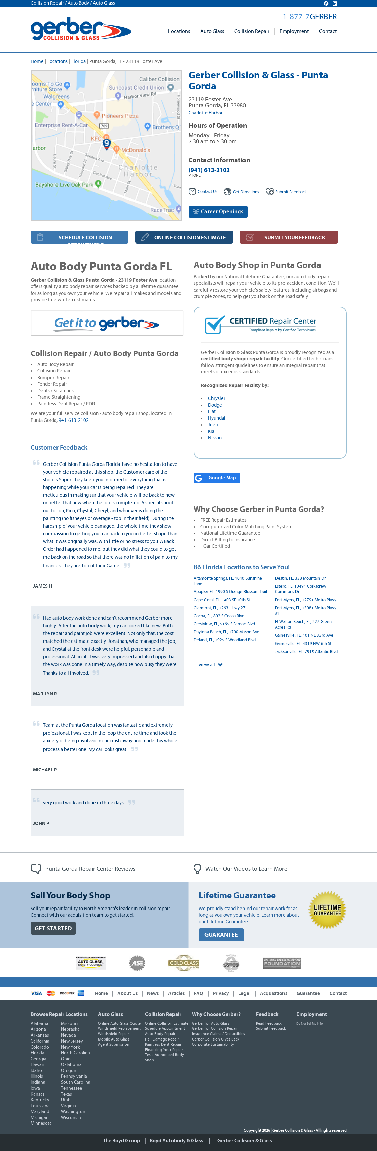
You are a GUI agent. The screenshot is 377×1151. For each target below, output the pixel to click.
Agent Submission (113, 1044)
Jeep (213, 424)
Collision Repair (251, 31)
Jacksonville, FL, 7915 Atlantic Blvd (306, 652)
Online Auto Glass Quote (119, 1023)
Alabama (39, 1023)
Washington (73, 1111)
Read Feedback (269, 1023)
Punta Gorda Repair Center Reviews (83, 869)
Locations (179, 31)
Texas (66, 1094)
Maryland (40, 1111)
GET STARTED (53, 928)
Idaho (36, 1070)
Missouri (69, 1023)
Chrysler (216, 398)
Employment (294, 31)
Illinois (37, 1076)
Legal (244, 994)
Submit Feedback (271, 1028)
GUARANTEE (221, 934)
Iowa (35, 1088)
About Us (127, 994)
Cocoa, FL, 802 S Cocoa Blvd (219, 616)
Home (37, 61)
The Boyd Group (121, 1141)
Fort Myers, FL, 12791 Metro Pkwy (305, 600)
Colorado (40, 1047)
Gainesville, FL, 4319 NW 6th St (303, 643)
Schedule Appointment (165, 1028)
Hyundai (216, 418)
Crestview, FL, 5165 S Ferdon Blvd (224, 624)
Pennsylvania (74, 1076)
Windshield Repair (113, 1034)
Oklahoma (71, 1064)
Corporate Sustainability (213, 1044)
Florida (78, 61)
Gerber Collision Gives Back (215, 1039)
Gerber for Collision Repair (215, 1028)
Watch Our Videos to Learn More (240, 869)
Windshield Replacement (119, 1028)
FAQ (198, 994)
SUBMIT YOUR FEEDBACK (294, 238)
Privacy (221, 994)
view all (211, 664)
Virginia (68, 1106)
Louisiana (40, 1106)
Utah (66, 1100)
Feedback (286, 192)
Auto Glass (212, 31)
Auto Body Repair (160, 1034)
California (40, 1041)
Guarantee (308, 994)
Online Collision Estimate (166, 1023)
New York (70, 1047)
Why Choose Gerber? (216, 1014)
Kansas (38, 1094)
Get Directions (241, 192)
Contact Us (203, 192)
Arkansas (40, 1035)
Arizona (38, 1029)
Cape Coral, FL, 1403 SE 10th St (222, 600)
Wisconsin (71, 1117)
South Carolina (75, 1082)
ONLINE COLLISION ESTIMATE (190, 238)
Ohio (66, 1059)
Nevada (68, 1035)
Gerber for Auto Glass (210, 1023)
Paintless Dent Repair (163, 1044)
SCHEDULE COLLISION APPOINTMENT (85, 239)
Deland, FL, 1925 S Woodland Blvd (225, 640)
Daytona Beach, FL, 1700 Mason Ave (226, 632)
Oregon (68, 1070)
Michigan (40, 1117)
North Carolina (75, 1053)
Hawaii (37, 1064)
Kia (211, 431)
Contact (328, 31)
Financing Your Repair (164, 1050)
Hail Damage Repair (162, 1039)
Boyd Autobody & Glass (176, 1141)
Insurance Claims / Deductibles (218, 1034)
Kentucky (40, 1100)
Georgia (38, 1059)
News (153, 994)
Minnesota (41, 1123)
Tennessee (71, 1088)
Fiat (212, 411)
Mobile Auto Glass (113, 1039)
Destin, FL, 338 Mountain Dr (300, 578)
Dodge (215, 405)
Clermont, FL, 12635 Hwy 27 (220, 608)
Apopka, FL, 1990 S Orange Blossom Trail (230, 592)
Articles (176, 994)
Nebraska (70, 1029)
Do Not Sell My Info (309, 1023)
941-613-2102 (74, 420)
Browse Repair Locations (59, 1014)
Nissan (215, 437)
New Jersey (72, 1041)
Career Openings (218, 211)
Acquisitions (273, 994)
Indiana (38, 1082)
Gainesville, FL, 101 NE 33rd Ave (304, 635)
